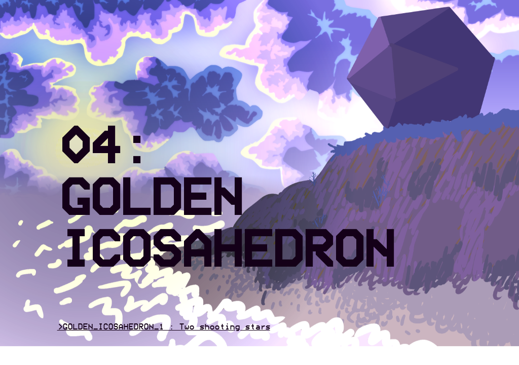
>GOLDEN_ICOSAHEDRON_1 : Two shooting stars (163, 327)
